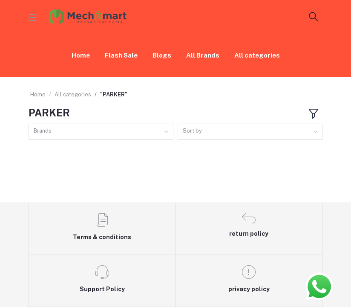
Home (81, 55)
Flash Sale (121, 55)
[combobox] (101, 132)
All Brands (202, 55)
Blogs (161, 55)
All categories (257, 55)
